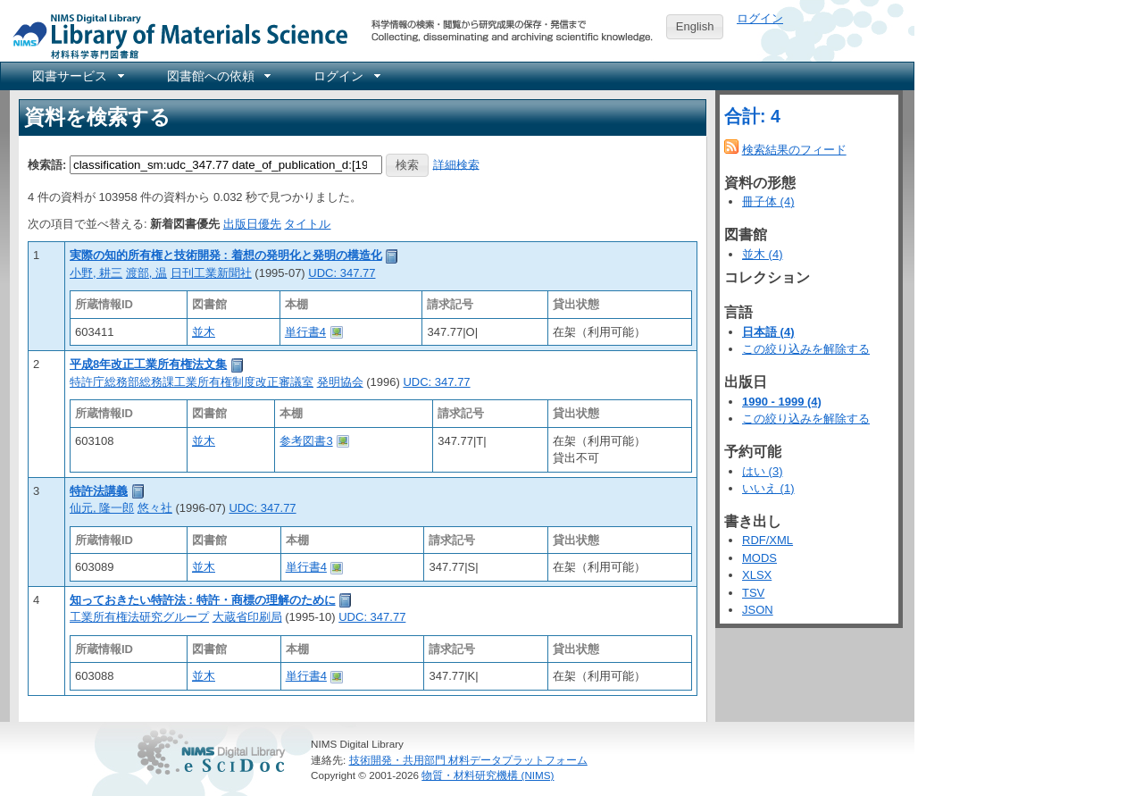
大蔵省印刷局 (247, 617)
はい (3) (762, 471)
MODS (759, 558)
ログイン (760, 18)
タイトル (307, 223)
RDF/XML (767, 540)
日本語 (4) (768, 332)
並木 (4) (762, 254)
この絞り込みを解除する (806, 349)
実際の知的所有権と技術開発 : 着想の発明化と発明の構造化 (226, 255)
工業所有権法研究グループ (139, 617)
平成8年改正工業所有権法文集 (148, 364)
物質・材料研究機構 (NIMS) (487, 775)
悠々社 (155, 508)
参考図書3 (305, 441)
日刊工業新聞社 (211, 273)
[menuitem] (77, 76)
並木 (203, 332)
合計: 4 (752, 116)
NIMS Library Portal (175, 35)
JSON (757, 609)
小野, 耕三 (96, 273)
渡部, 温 (146, 273)
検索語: (47, 164)
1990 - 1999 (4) (782, 401)
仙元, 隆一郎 (102, 508)
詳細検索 (456, 164)
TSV (753, 592)
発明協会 (340, 382)
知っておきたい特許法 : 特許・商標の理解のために (203, 600)
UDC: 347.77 (341, 273)
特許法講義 (99, 491)
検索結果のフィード (794, 149)
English (695, 26)
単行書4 (305, 332)
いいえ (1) (768, 488)
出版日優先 (252, 223)
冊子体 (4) (768, 201)
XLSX (757, 575)
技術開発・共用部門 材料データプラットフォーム (468, 760)
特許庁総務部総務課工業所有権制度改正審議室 (191, 382)
